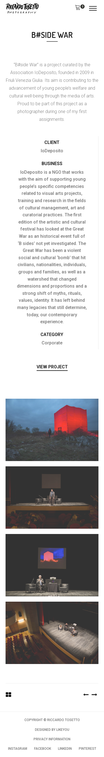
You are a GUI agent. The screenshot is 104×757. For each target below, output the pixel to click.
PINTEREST (87, 749)
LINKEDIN (65, 749)
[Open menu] (92, 8)
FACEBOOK (42, 749)
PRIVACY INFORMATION (52, 739)
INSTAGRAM (17, 749)
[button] (77, 8)
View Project (52, 366)
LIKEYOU (62, 730)
